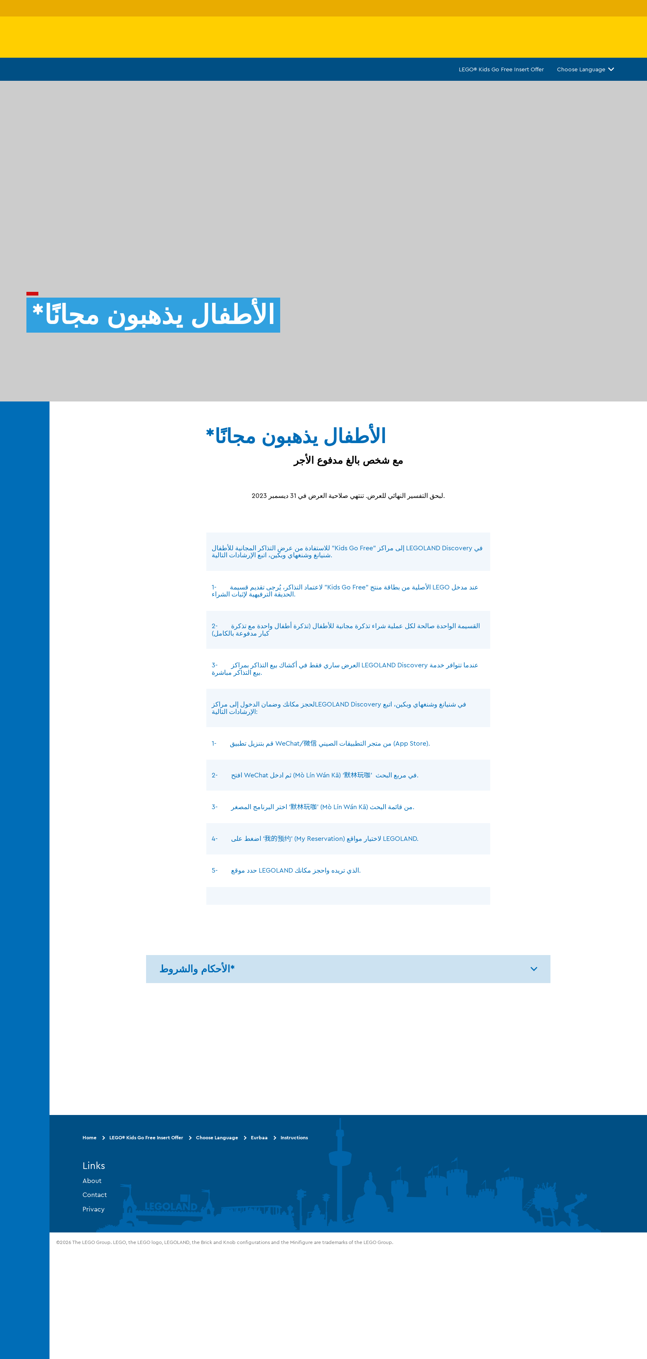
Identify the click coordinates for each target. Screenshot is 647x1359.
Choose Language (585, 69)
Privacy (94, 1208)
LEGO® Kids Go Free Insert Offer (501, 69)
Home (90, 1137)
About (92, 1180)
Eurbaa (259, 1137)
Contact (95, 1194)
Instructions (294, 1137)
